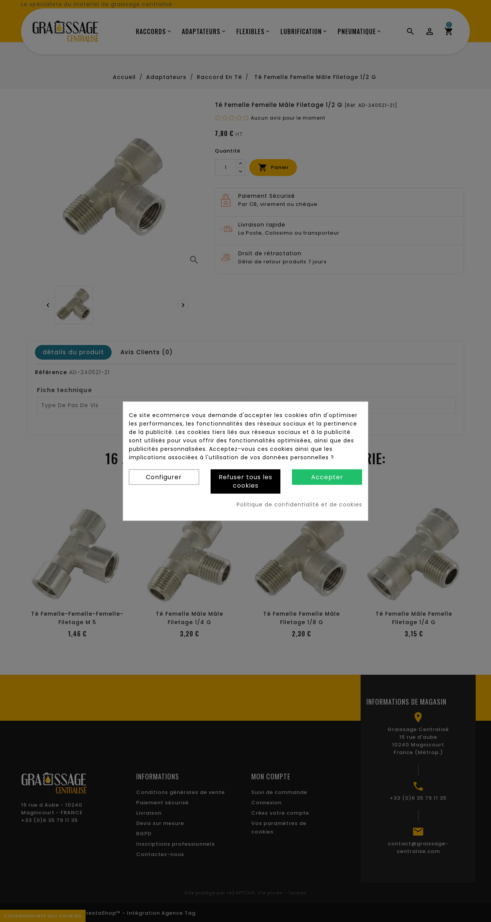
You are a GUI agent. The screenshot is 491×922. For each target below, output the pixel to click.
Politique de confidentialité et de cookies (299, 504)
